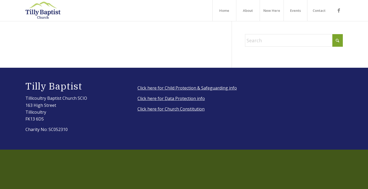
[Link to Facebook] (339, 10)
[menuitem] (224, 10)
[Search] (294, 40)
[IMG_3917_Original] (43, 10)
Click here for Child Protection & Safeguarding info (187, 88)
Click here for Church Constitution (171, 109)
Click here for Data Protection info (171, 98)
